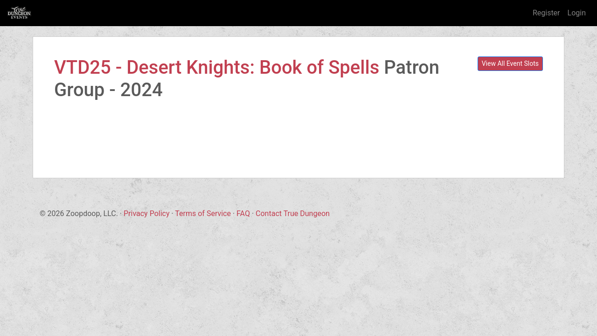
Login (577, 12)
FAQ (243, 213)
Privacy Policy (147, 213)
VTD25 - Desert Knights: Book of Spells (216, 67)
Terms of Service (203, 213)
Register (546, 12)
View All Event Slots (510, 63)
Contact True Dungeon (293, 213)
